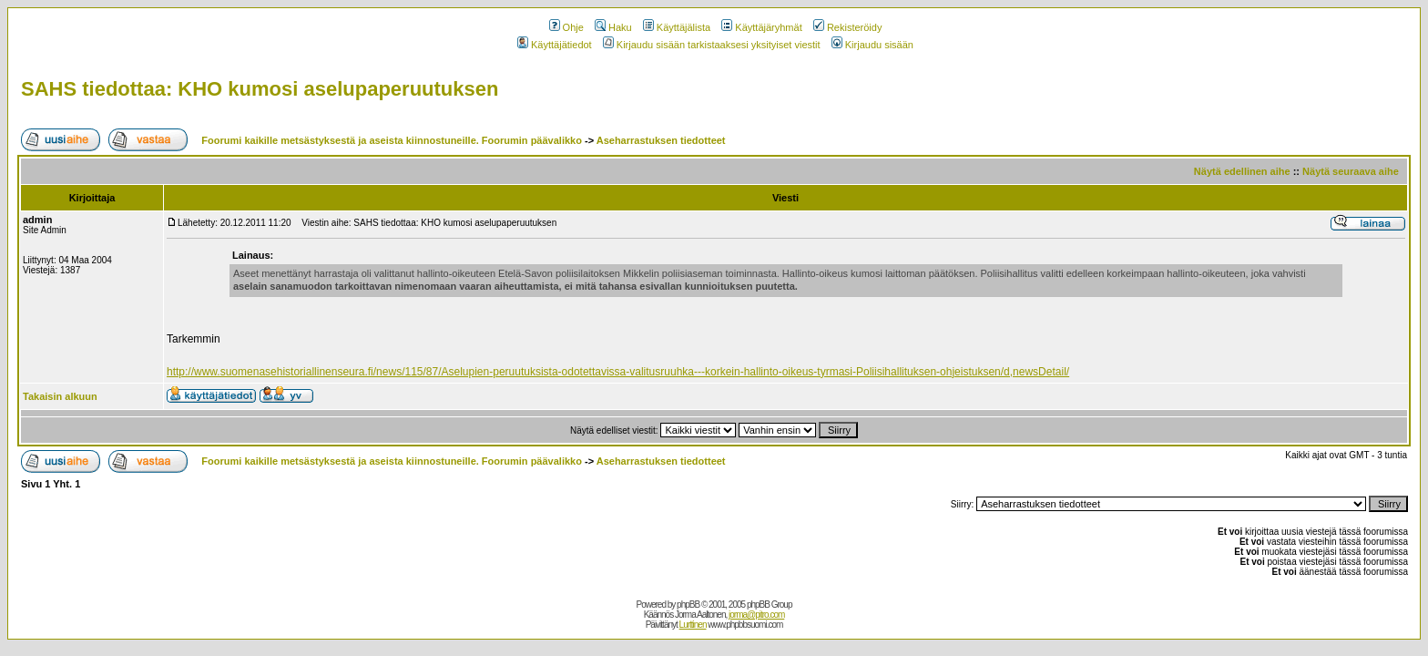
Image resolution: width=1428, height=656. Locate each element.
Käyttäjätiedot (554, 44)
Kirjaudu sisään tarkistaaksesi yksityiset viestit (712, 44)
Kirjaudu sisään (872, 44)
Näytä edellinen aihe (1242, 171)
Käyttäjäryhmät (761, 27)
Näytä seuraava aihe (1350, 171)
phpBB (688, 605)
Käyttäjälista (676, 27)
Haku (613, 27)
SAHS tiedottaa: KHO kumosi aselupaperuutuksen (259, 88)
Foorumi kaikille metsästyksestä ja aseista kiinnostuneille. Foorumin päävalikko (391, 140)
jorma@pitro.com (756, 615)
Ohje (566, 27)
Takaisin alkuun (60, 396)
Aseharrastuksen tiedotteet (661, 140)
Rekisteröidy (847, 27)
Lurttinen (693, 625)
